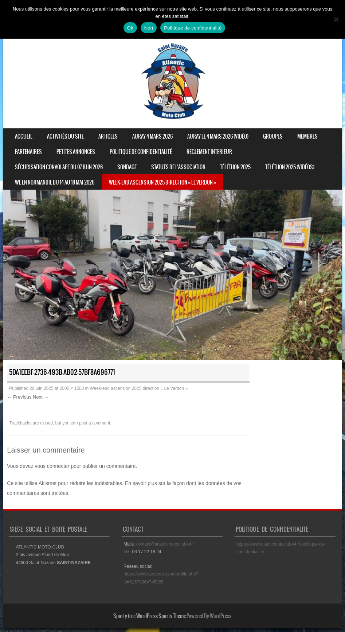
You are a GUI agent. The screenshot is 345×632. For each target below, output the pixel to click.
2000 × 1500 (71, 388)
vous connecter (52, 466)
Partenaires (28, 152)
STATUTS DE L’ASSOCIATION (178, 167)
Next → (40, 397)
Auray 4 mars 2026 (152, 136)
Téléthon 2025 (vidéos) (289, 167)
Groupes (273, 136)
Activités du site (65, 136)
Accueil (23, 136)
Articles (108, 136)
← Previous (19, 397)
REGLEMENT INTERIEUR (209, 152)
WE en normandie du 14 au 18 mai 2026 (54, 182)
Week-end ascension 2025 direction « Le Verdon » (162, 182)
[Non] (336, 19)
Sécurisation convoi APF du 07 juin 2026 (59, 167)
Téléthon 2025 (235, 167)
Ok (130, 28)
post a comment (94, 423)
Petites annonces (75, 152)
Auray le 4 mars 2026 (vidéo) (217, 136)
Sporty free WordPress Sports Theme (149, 616)
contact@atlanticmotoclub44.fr (165, 544)
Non (148, 28)
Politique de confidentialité (141, 152)
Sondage (127, 167)
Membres (307, 136)
